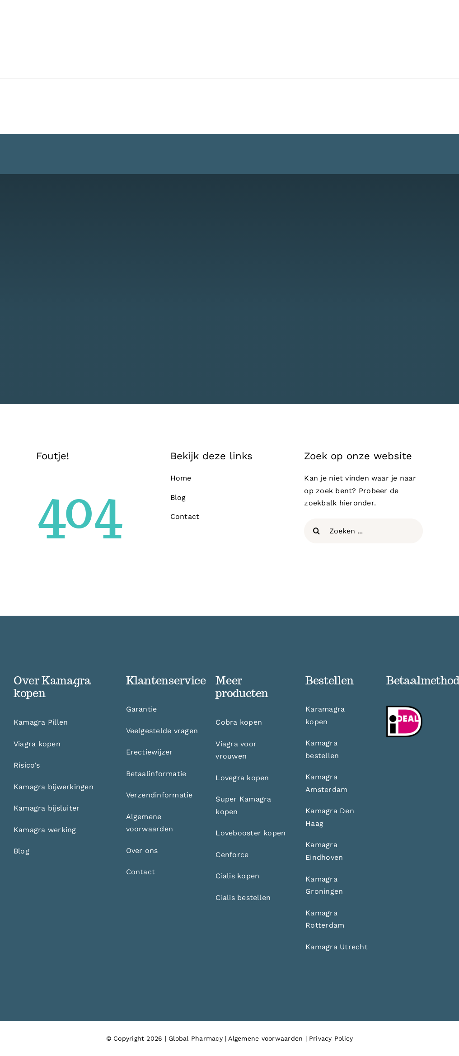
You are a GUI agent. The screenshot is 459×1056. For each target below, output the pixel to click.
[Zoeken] (316, 531)
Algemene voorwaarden (265, 1038)
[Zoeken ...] (363, 531)
